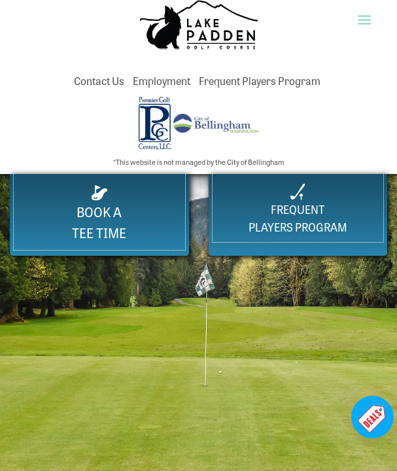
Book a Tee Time (99, 213)
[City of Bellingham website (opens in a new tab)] (215, 121)
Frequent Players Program (259, 80)
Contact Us (99, 80)
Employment (161, 80)
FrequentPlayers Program (298, 209)
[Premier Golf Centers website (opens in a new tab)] (156, 121)
